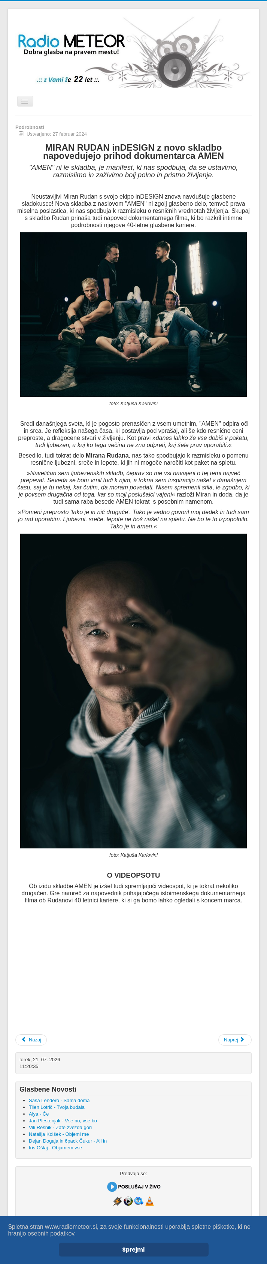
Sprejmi (133, 1250)
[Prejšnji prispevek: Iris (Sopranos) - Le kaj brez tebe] (31, 1040)
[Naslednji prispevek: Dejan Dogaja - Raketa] (235, 1040)
